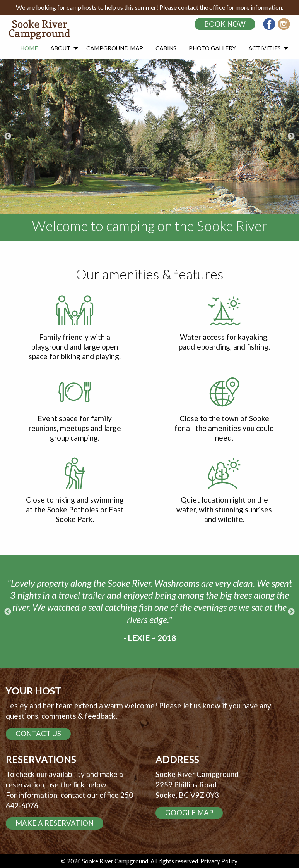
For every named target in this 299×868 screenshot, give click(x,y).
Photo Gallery (212, 48)
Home (29, 48)
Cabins (165, 48)
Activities (264, 48)
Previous (8, 136)
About (60, 48)
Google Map (189, 812)
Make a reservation (54, 823)
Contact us (38, 733)
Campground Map (114, 48)
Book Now (225, 24)
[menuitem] (29, 48)
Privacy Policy (218, 861)
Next (291, 136)
